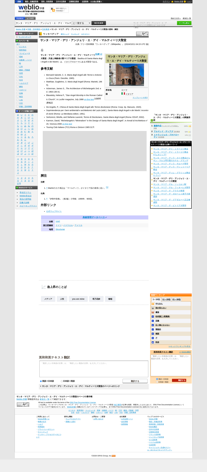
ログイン (166, 1)
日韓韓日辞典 (74, 1)
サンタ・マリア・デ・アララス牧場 (168, 191)
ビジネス (22, 47)
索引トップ (65, 34)
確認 (157, 334)
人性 (62, 299)
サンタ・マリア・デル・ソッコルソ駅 (169, 184)
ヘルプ (189, 1)
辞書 (19, 1)
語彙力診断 (24, 202)
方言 (21, 103)
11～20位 (166, 299)
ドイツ (59, 225)
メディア (48, 299)
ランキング (75, 34)
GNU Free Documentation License (83, 402)
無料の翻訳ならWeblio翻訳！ (61, 9)
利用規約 (41, 427)
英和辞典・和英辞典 (156, 424)
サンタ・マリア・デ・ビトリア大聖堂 (169, 205)
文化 (21, 77)
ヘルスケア (23, 83)
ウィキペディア (51, 34)
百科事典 (45, 29)
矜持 (157, 342)
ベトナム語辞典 (155, 442)
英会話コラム (25, 192)
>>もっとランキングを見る (179, 346)
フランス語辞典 (155, 434)
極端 (110, 299)
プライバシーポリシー (46, 429)
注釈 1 (98, 54)
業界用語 (22, 50)
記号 (19, 183)
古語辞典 (85, 1)
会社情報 (124, 421)
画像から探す (71, 421)
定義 (157, 321)
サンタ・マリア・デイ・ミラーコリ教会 (170, 149)
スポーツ (22, 90)
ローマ (124, 90)
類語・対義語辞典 (31, 1)
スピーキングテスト (28, 206)
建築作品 (157, 126)
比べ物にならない (162, 325)
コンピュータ (24, 53)
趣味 (21, 87)
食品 (21, 97)
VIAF (58, 221)
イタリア (129, 94)
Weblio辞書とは (43, 419)
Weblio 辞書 (178, 1)
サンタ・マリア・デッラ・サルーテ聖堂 (170, 164)
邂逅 (157, 312)
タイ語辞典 (153, 440)
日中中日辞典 (61, 1)
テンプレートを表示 (140, 98)
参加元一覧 (187, 18)
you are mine (78, 299)
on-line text (89, 99)
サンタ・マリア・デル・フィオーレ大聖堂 (171, 187)
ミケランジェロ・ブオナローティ (166, 136)
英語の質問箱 (25, 199)
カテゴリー (85, 34)
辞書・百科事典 (33, 29)
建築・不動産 (24, 70)
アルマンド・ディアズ (163, 131)
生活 (21, 80)
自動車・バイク (25, 60)
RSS (113, 456)
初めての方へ (176, 18)
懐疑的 (158, 329)
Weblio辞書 (71, 407)
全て (18, 44)
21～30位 (176, 299)
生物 (21, 93)
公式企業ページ (127, 419)
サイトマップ (43, 432)
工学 (21, 67)
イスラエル (68, 225)
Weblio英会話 (26, 196)
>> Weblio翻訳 (185, 352)
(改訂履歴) (117, 405)
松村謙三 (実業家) (162, 316)
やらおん (159, 304)
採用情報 (124, 424)
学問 (21, 73)
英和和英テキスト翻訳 (54, 357)
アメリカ (78, 225)
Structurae (60, 229)
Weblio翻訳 (153, 427)
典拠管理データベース (94, 217)
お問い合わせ (98, 419)
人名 (21, 100)
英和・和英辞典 (47, 1)
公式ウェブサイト (54, 211)
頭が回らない (160, 308)
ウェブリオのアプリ (73, 419)
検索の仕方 (42, 421)
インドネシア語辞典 (156, 437)
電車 (21, 57)
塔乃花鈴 (96, 299)
